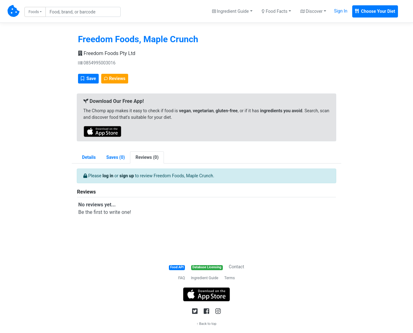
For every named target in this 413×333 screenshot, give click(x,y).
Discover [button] (312, 11)
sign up (126, 175)
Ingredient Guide (204, 278)
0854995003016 (97, 62)
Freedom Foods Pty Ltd (106, 53)
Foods (34, 12)
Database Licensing (206, 267)
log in (107, 175)
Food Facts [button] (274, 11)
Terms (229, 278)
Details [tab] (89, 157)
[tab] (115, 157)
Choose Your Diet (375, 11)
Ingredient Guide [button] (230, 11)
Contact (236, 266)
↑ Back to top (206, 324)
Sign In (340, 10)
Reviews (114, 78)
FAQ (181, 278)
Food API (177, 267)
